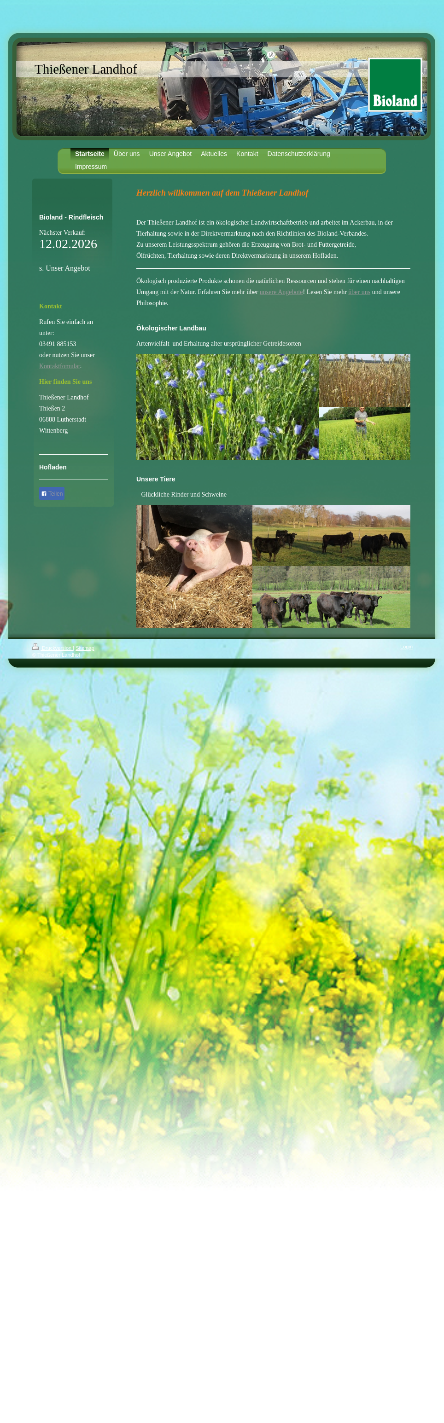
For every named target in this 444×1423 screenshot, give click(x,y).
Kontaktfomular (59, 366)
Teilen (52, 494)
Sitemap (85, 648)
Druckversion (52, 648)
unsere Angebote (281, 292)
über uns (359, 292)
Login (406, 646)
